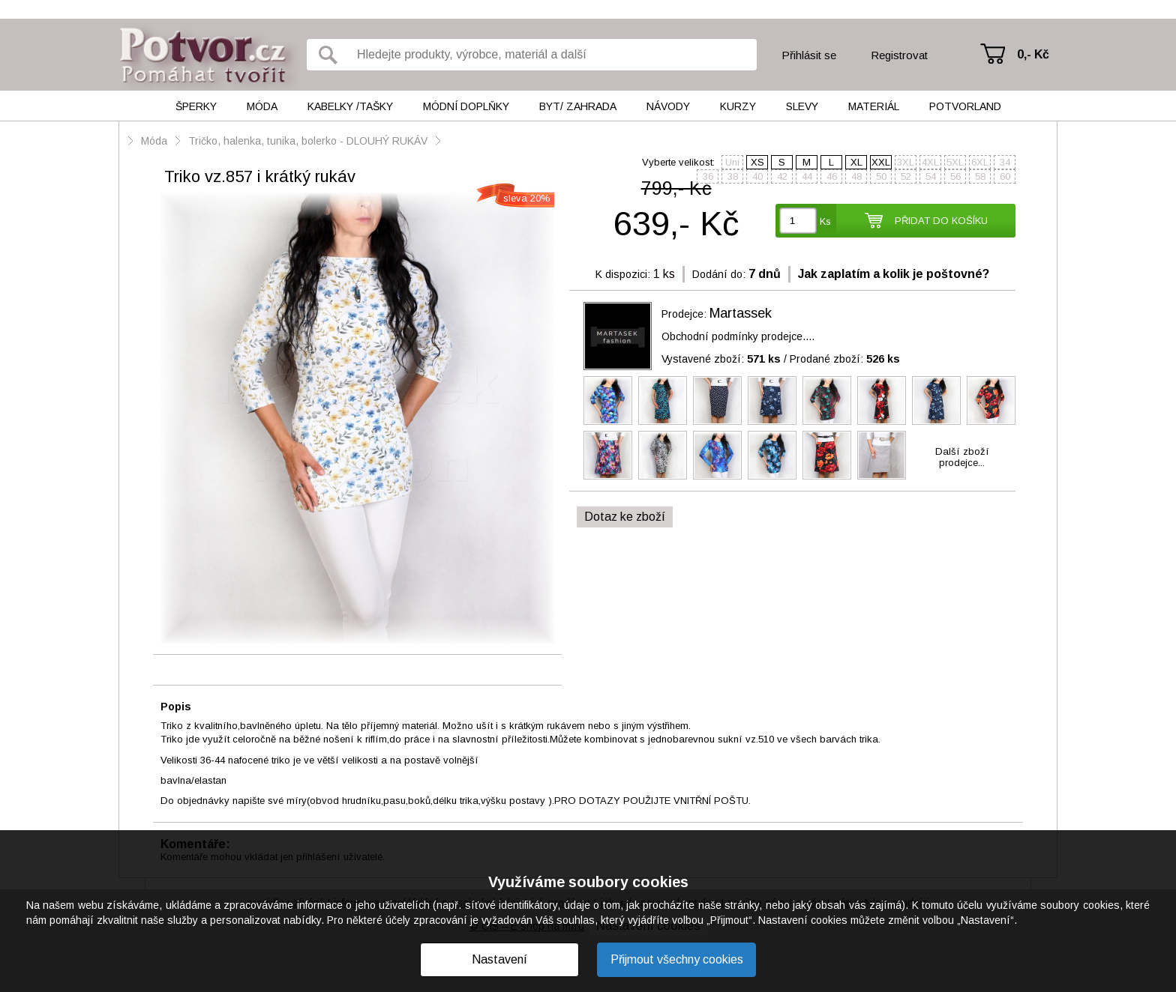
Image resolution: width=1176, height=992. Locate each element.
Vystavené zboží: (721, 359)
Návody (668, 106)
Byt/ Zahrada (577, 106)
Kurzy (738, 106)
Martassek (741, 313)
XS (757, 162)
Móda (262, 106)
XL (856, 162)
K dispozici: (623, 274)
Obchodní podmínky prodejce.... (738, 336)
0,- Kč (1033, 54)
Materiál (873, 106)
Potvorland (965, 106)
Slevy (802, 106)
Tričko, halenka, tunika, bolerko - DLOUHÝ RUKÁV (308, 141)
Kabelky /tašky (350, 106)
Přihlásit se (809, 55)
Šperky (196, 106)
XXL (881, 162)
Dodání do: (719, 274)
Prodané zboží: (845, 359)
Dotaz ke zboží (624, 516)
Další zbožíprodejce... (962, 457)
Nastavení (499, 959)
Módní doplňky (466, 106)
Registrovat (899, 55)
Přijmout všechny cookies (676, 959)
